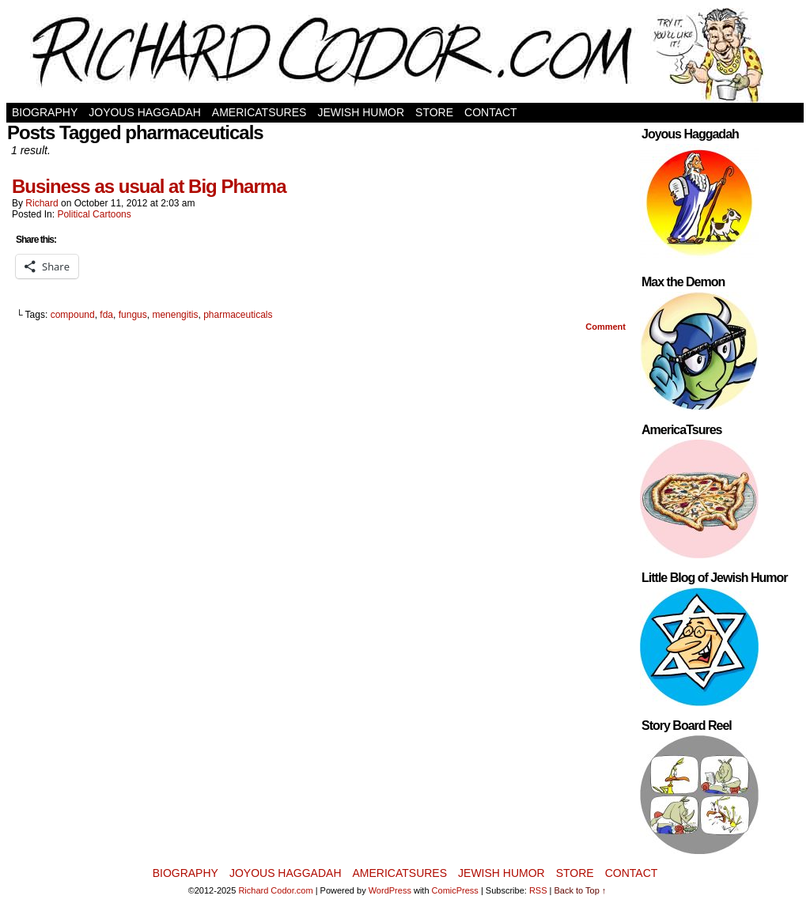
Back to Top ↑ (581, 890)
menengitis (175, 314)
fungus (133, 314)
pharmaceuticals (237, 314)
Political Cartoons (94, 214)
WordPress (390, 890)
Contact (490, 112)
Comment (605, 326)
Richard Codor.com (275, 890)
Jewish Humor (360, 112)
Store (434, 112)
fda (106, 314)
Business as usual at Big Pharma (149, 186)
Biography (45, 112)
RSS (538, 890)
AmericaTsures (259, 112)
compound (73, 314)
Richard (41, 203)
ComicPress (455, 890)
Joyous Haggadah (145, 112)
